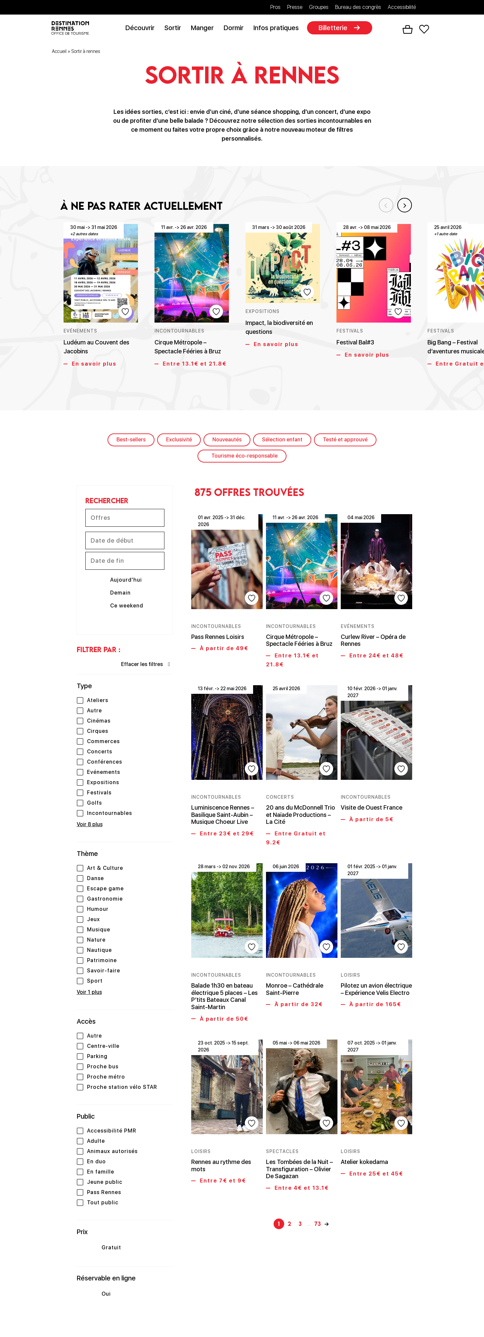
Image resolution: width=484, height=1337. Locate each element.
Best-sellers (131, 440)
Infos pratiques (278, 29)
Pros (275, 7)
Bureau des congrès (358, 7)
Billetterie (335, 29)
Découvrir (142, 29)
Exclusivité (179, 440)
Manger (204, 29)
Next (402, 204)
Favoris (424, 30)
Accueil (59, 52)
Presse (294, 7)
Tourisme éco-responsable (244, 457)
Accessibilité (402, 7)
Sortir (175, 29)
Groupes (319, 7)
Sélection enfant (282, 440)
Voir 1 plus (89, 993)
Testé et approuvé (345, 440)
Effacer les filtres (142, 665)
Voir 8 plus (90, 826)
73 (318, 1189)
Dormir (236, 29)
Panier (407, 30)
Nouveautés (227, 440)
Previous (381, 204)
